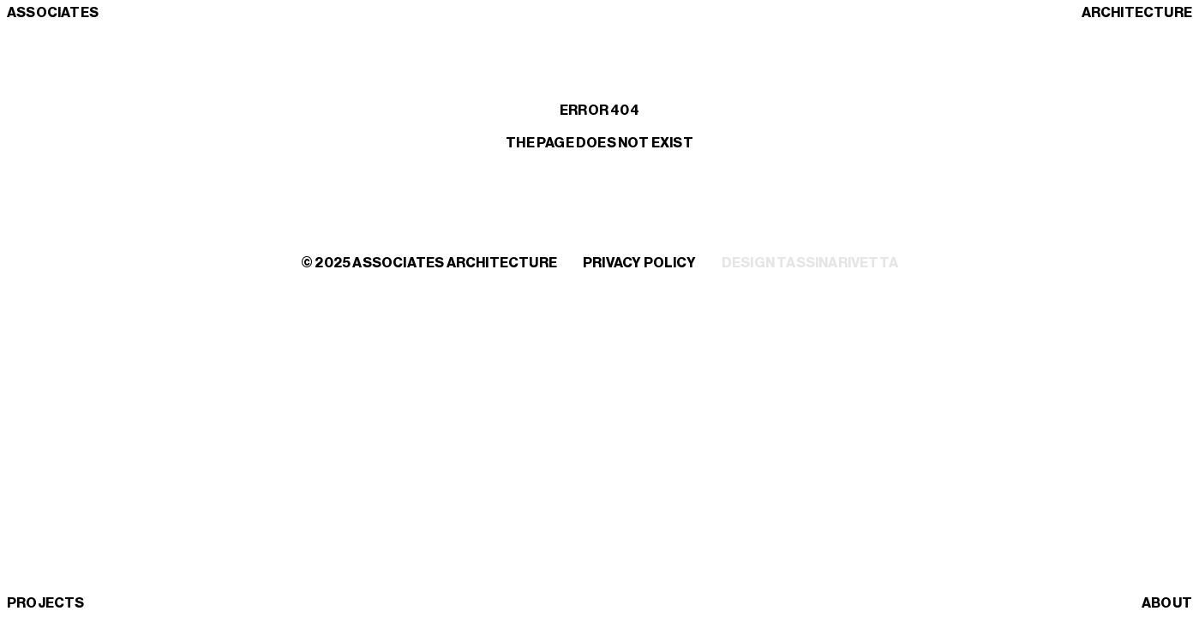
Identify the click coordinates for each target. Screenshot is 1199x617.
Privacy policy (639, 263)
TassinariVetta (837, 263)
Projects (46, 603)
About (1167, 603)
